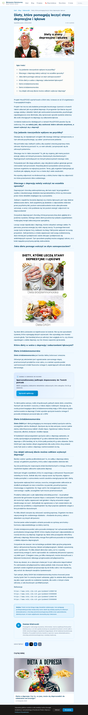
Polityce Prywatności (22, 712)
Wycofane (62, 3)
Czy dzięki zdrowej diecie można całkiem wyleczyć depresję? (42, 91)
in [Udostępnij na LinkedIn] (35, 644)
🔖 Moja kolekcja (50, 3)
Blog (32, 3)
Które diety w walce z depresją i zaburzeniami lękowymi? (41, 80)
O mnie (70, 3)
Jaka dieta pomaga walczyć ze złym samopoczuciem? (40, 77)
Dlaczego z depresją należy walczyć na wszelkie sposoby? (41, 73)
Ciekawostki (26, 10)
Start (26, 3)
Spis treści (20, 65)
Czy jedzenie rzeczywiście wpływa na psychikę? (37, 70)
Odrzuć (57, 710)
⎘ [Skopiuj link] (39, 644)
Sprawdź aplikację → (27, 393)
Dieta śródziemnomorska (29, 84)
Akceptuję (68, 710)
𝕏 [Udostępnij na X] (31, 644)
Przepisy (39, 3)
